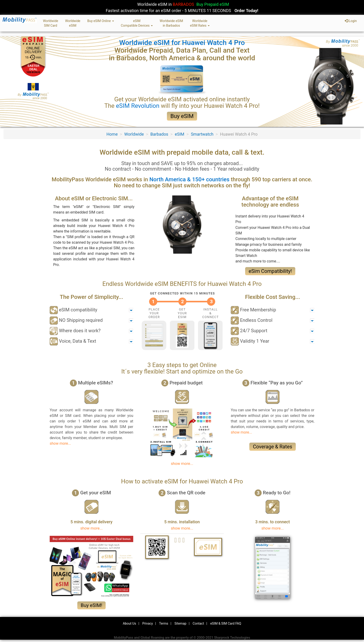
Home (112, 134)
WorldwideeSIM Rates (199, 23)
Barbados (159, 134)
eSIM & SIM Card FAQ (225, 623)
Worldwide (134, 134)
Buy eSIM (182, 116)
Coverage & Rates (272, 447)
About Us (129, 623)
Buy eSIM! (91, 605)
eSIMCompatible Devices (137, 23)
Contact (198, 623)
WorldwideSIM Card (50, 23)
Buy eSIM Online (100, 21)
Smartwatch (202, 134)
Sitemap (180, 623)
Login (351, 21)
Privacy (147, 623)
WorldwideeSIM (72, 23)
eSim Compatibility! (270, 271)
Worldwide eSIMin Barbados (171, 23)
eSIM (179, 134)
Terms (163, 623)
